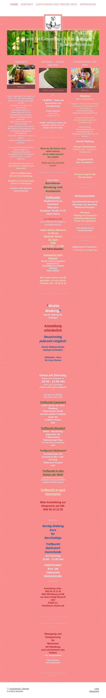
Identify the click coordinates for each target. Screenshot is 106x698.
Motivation (21, 87)
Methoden (85, 90)
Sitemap (25, 689)
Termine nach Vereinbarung (52, 90)
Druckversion (14, 689)
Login (97, 689)
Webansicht (94, 691)
